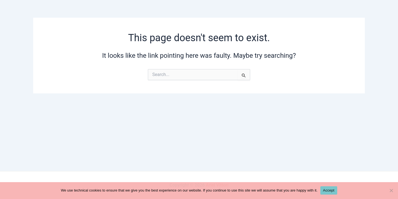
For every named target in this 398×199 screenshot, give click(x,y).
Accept (328, 190)
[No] (391, 190)
